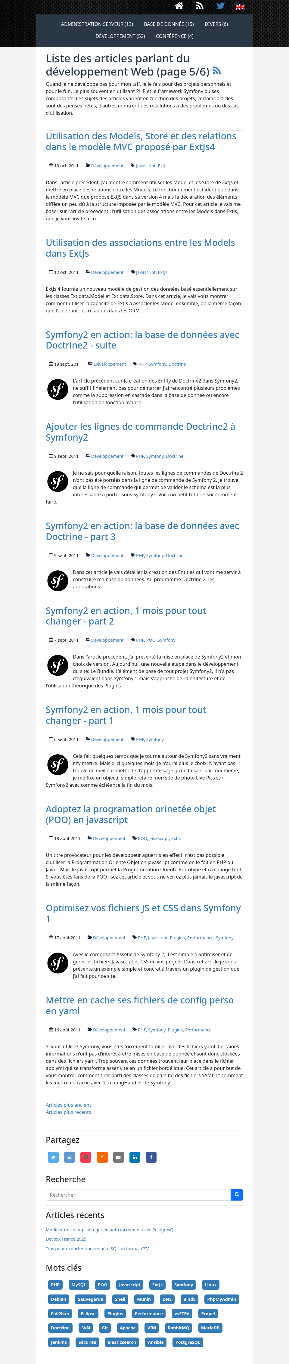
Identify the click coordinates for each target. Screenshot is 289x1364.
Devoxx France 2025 (66, 1239)
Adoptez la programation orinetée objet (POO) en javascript (131, 814)
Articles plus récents (68, 1112)
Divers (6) (216, 24)
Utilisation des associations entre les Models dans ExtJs (140, 247)
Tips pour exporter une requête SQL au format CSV (97, 1248)
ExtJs (162, 166)
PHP (142, 364)
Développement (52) (120, 36)
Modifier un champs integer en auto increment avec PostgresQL (111, 1229)
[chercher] (237, 1195)
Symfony (157, 364)
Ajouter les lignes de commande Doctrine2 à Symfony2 (140, 431)
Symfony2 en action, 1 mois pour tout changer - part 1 (126, 715)
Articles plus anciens (69, 1105)
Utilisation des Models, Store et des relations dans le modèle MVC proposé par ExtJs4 (141, 141)
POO (151, 640)
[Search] (138, 1195)
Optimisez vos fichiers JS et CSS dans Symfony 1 (143, 913)
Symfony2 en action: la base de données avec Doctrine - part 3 (142, 531)
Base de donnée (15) (169, 24)
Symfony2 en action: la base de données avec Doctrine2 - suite (142, 340)
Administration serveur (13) (97, 24)
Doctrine (177, 364)
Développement (107, 166)
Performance (200, 938)
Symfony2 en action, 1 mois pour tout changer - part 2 (126, 616)
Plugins (177, 938)
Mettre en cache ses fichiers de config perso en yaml (140, 1005)
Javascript (146, 166)
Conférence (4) (175, 36)
